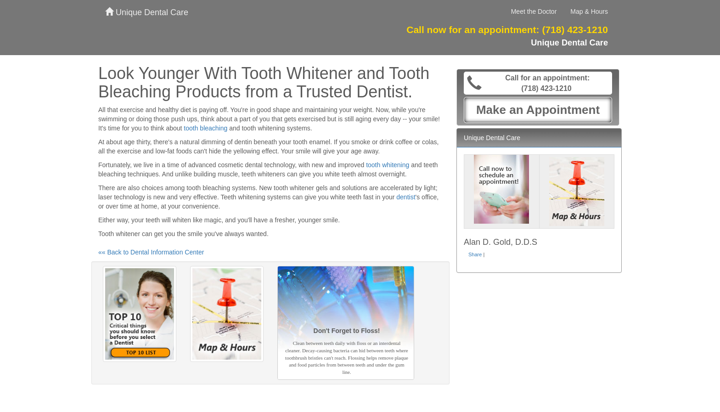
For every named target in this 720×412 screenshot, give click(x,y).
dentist (405, 197)
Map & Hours (589, 11)
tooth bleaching (205, 128)
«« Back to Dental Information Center (151, 252)
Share (475, 254)
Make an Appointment (538, 110)
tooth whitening (387, 165)
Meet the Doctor (534, 11)
